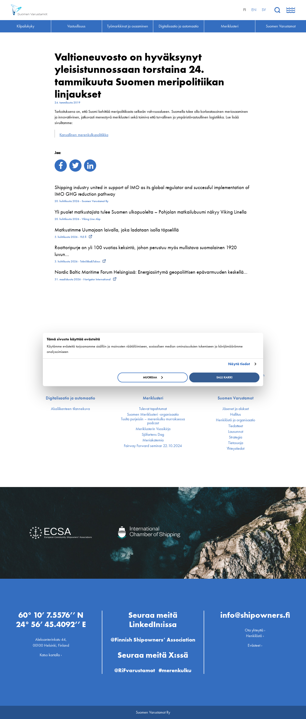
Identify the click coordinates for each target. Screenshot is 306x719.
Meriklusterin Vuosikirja (153, 429)
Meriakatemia (153, 440)
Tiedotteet (235, 426)
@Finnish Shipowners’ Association (153, 639)
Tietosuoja (235, 443)
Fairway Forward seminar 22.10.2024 (153, 446)
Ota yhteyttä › (255, 630)
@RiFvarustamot (134, 670)
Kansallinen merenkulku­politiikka (83, 134)
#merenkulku (175, 670)
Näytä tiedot (239, 363)
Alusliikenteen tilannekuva (70, 409)
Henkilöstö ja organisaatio (235, 420)
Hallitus (235, 414)
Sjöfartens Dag (153, 435)
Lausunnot (235, 432)
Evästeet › (255, 645)
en (253, 9)
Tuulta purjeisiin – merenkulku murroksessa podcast (153, 421)
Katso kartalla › (51, 654)
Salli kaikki (224, 377)
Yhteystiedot (235, 448)
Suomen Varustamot (235, 398)
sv (264, 9)
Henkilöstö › (255, 635)
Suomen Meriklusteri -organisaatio (153, 414)
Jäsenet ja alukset (236, 409)
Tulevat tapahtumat (153, 409)
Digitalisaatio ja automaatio (70, 398)
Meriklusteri (153, 398)
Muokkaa (153, 377)
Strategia (235, 437)
